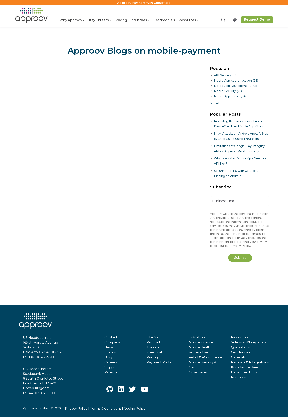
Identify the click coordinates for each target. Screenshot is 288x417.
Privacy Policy (240, 246)
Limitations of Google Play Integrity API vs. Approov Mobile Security (239, 148)
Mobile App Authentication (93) (236, 80)
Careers (110, 362)
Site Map (154, 337)
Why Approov (70, 20)
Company (112, 342)
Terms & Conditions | (106, 408)
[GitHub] (109, 390)
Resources (187, 20)
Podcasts (238, 377)
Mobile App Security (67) (231, 96)
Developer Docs (244, 372)
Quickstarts (240, 347)
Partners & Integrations (250, 362)
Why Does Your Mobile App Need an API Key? (240, 161)
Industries (139, 20)
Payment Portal (159, 362)
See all (214, 103)
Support (111, 367)
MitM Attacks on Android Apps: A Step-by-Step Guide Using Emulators (241, 136)
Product (153, 342)
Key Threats (99, 20)
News (108, 347)
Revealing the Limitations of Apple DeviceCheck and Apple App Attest (239, 123)
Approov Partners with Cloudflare (144, 3)
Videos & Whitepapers (248, 342)
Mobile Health (200, 347)
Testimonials (164, 20)
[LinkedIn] (121, 390)
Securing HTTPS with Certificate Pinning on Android (236, 173)
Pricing (121, 20)
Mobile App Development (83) (235, 86)
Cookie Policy (134, 408)
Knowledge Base (244, 367)
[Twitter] (132, 390)
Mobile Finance (201, 342)
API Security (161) (226, 75)
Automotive (198, 352)
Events (110, 352)
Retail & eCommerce (205, 357)
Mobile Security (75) (228, 91)
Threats (153, 347)
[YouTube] (144, 390)
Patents (110, 372)
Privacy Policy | (77, 408)
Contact (110, 337)
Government (199, 372)
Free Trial (154, 352)
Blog (108, 357)
